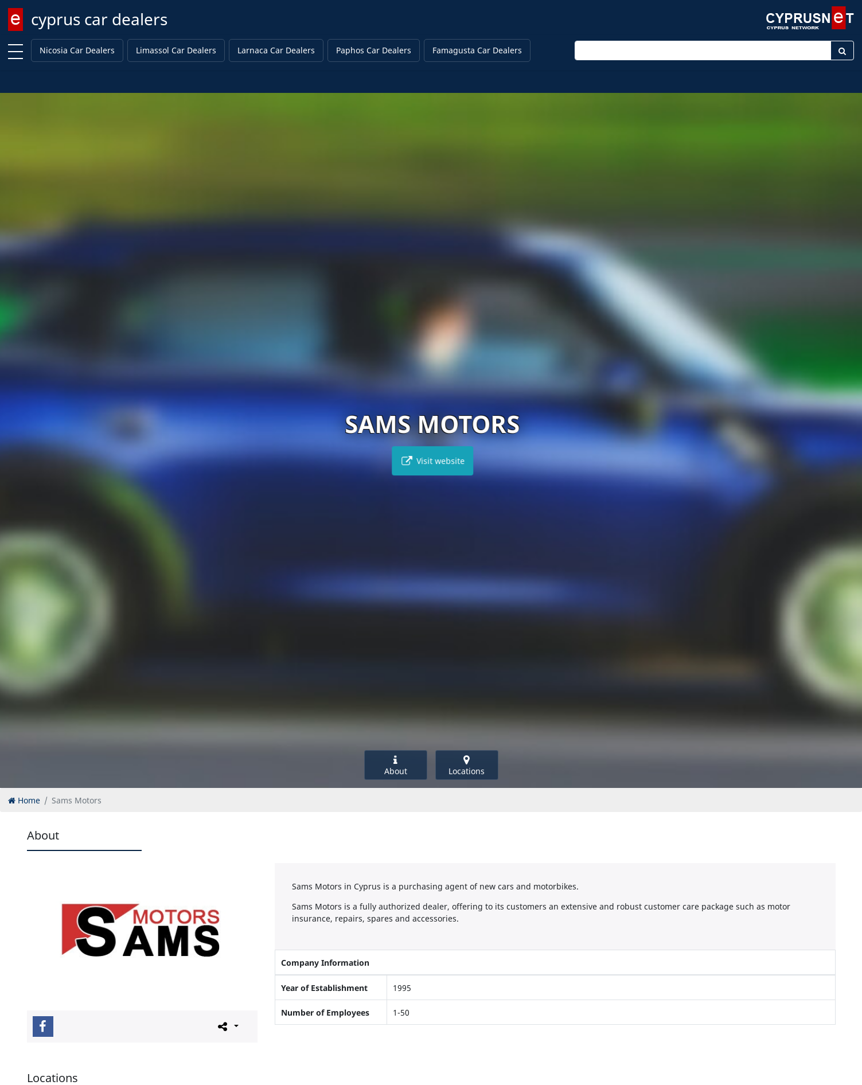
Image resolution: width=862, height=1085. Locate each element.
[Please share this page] (227, 1026)
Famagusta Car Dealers (477, 50)
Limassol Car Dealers (176, 50)
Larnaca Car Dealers (276, 50)
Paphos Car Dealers (373, 50)
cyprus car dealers (99, 19)
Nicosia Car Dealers (77, 50)
